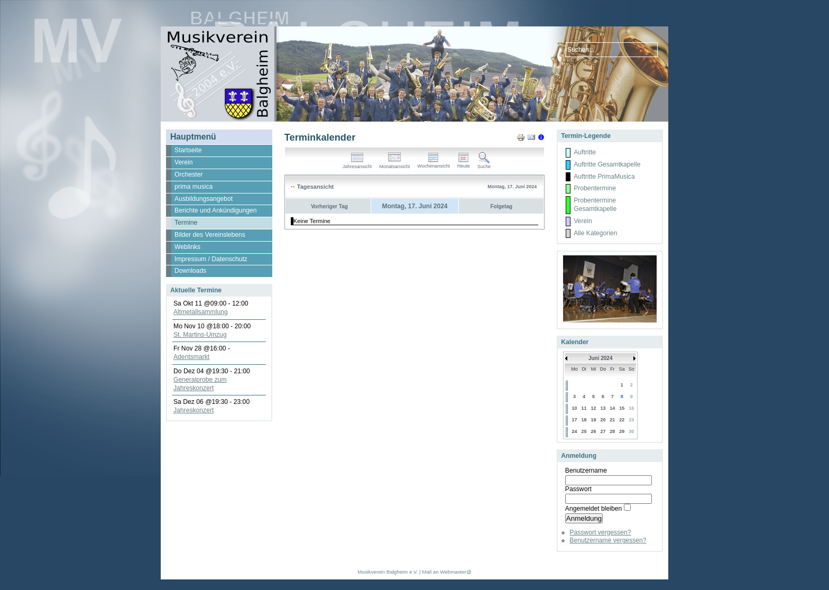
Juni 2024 (600, 358)
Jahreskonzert (193, 410)
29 (621, 431)
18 (584, 419)
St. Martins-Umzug (200, 334)
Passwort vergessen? (600, 532)
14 (612, 408)
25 (584, 431)
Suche (484, 164)
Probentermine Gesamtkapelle (595, 205)
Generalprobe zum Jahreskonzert (200, 384)
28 (612, 431)
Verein (583, 221)
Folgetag (501, 206)
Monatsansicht (394, 164)
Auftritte (585, 152)
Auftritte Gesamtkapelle (607, 164)
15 (621, 408)
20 (602, 419)
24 (574, 431)
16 (631, 408)
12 (593, 408)
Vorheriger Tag (329, 206)
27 (602, 431)
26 (593, 431)
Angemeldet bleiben (593, 508)
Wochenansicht (433, 164)
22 (621, 419)
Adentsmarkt (191, 357)
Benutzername (586, 470)
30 (631, 431)
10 (574, 408)
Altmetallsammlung (200, 312)
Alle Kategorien (595, 233)
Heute (463, 164)
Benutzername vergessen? (607, 540)
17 (574, 419)
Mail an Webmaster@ (446, 572)
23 (631, 419)
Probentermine (595, 188)
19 (593, 419)
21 (612, 419)
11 (584, 408)
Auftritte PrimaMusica (604, 176)
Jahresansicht (357, 164)
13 (602, 408)
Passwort (578, 489)
